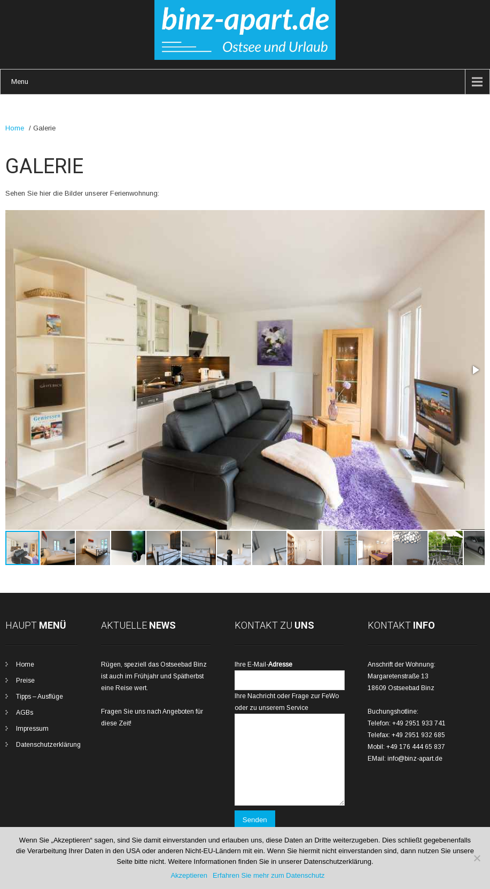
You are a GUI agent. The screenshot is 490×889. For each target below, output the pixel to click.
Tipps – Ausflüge (39, 696)
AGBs (24, 712)
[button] (475, 369)
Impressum (32, 728)
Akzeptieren (188, 875)
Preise (25, 680)
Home (14, 128)
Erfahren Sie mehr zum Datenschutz (269, 875)
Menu (19, 82)
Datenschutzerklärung (48, 744)
